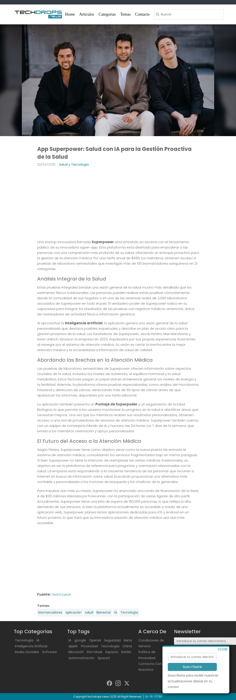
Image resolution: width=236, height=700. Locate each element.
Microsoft (76, 652)
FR (151, 696)
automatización (81, 658)
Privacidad (89, 646)
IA (115, 612)
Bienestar (103, 612)
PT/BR (158, 696)
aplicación (74, 612)
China (127, 646)
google (80, 640)
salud (89, 612)
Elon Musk (94, 652)
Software (49, 652)
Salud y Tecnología (74, 164)
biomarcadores (50, 612)
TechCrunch (61, 594)
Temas (125, 14)
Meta (128, 640)
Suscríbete (192, 678)
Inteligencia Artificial (31, 646)
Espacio (111, 652)
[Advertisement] (118, 203)
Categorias (107, 14)
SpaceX (104, 658)
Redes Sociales (27, 652)
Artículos (86, 14)
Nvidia (126, 652)
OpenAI (95, 640)
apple (73, 646)
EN (146, 696)
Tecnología (129, 612)
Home (70, 14)
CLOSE (223, 661)
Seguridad (112, 640)
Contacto (142, 14)
